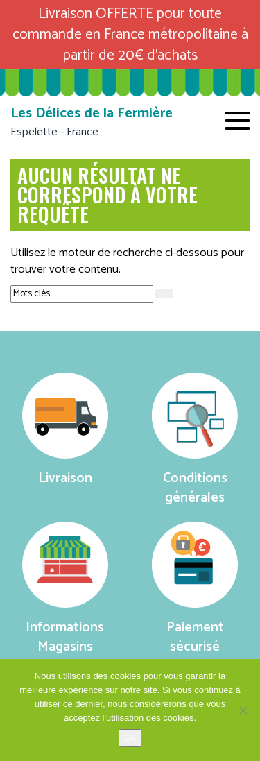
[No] (243, 710)
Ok (130, 738)
